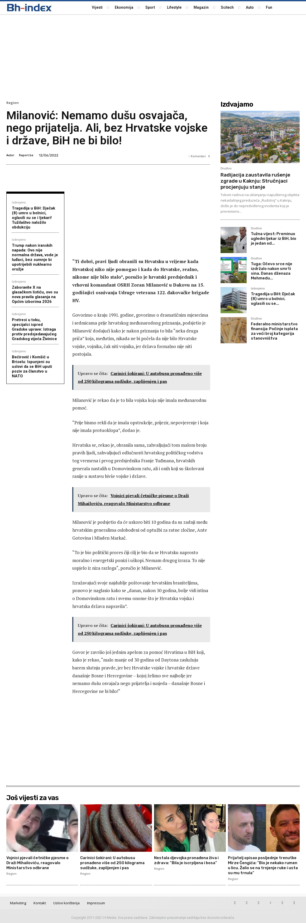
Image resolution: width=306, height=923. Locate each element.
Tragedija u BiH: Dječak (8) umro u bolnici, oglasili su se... (273, 299)
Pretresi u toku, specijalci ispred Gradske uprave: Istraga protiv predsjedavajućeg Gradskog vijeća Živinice (34, 329)
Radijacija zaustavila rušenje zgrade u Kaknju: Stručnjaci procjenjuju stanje (255, 181)
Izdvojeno (19, 202)
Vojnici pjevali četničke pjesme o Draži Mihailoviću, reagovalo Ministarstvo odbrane (39, 862)
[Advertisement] (153, 57)
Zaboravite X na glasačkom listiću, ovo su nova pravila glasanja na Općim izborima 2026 (35, 294)
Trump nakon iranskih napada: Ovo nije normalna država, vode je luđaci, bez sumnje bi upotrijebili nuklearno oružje (35, 257)
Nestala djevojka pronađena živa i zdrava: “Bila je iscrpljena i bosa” (189, 860)
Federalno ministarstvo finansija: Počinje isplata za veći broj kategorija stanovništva (274, 331)
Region (12, 102)
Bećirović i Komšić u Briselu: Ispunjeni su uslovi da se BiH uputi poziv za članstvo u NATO (32, 366)
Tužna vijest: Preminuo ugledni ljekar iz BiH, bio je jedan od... (273, 238)
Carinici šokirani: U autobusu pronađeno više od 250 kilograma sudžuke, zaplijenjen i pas (115, 862)
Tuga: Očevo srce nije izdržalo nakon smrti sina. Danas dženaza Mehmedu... (271, 270)
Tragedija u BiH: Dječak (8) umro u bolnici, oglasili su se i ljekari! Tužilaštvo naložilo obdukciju (33, 218)
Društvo (226, 168)
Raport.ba (26, 155)
